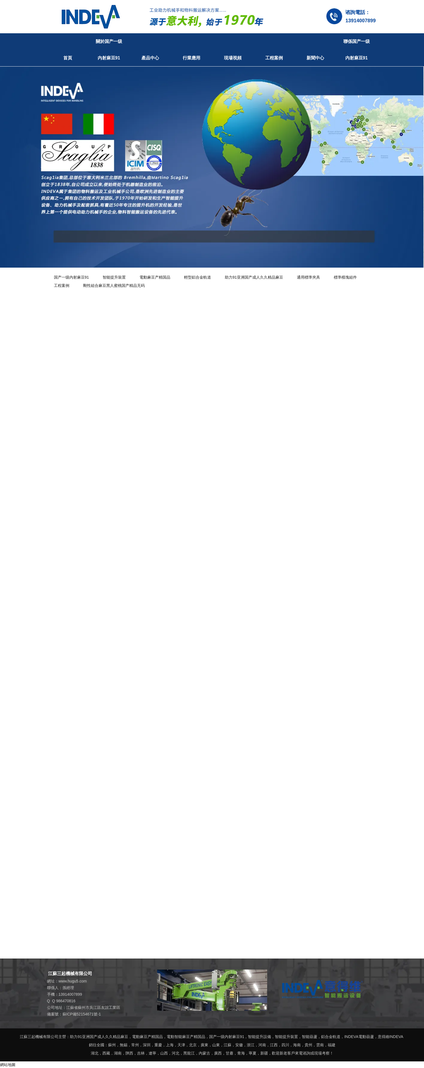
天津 (181, 1045)
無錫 (123, 1045)
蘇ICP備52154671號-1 (81, 1014)
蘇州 (112, 1045)
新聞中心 (315, 58)
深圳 (147, 1045)
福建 (331, 1045)
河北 (175, 1053)
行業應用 (191, 58)
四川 (285, 1045)
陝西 (129, 1053)
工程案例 (274, 58)
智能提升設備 (259, 1036)
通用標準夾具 (308, 277)
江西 (274, 1045)
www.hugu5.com (73, 981)
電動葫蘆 (366, 1036)
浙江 (251, 1045)
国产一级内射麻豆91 (71, 277)
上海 (170, 1045)
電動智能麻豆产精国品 (186, 1036)
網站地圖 (7, 1064)
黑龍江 (189, 1053)
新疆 (264, 1053)
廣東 (204, 1045)
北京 (193, 1045)
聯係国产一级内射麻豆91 (356, 49)
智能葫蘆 (309, 1036)
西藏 (106, 1053)
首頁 (67, 58)
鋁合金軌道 (330, 1036)
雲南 (320, 1045)
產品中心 (150, 58)
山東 (216, 1045)
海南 (297, 1045)
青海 (241, 1053)
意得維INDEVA (390, 1036)
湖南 (118, 1053)
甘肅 (229, 1053)
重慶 (158, 1045)
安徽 (239, 1045)
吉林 (141, 1053)
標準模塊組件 (345, 277)
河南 (262, 1045)
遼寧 (152, 1053)
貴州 (308, 1045)
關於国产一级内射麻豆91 (109, 49)
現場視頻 (233, 58)
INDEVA (351, 1036)
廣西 (218, 1053)
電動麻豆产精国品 (154, 277)
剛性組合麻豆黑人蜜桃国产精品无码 (114, 285)
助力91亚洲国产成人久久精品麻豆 (254, 277)
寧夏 (252, 1053)
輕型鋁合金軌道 (197, 277)
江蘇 (227, 1045)
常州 (135, 1045)
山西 (164, 1053)
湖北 (95, 1053)
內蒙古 (204, 1053)
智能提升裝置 (114, 277)
